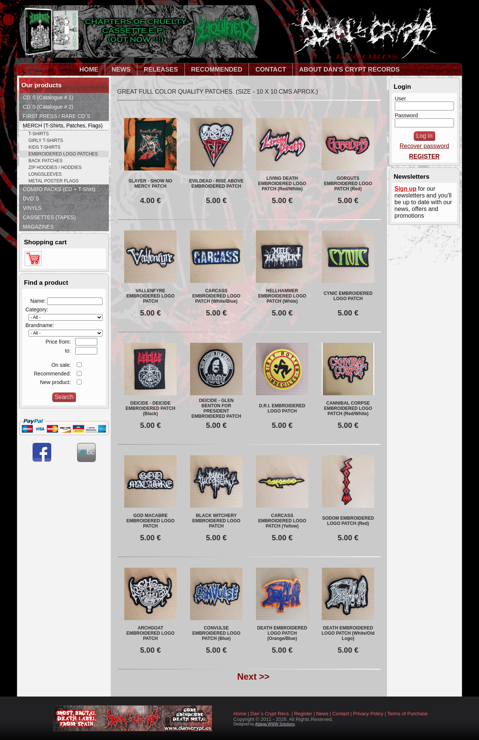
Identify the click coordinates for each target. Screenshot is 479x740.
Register (303, 713)
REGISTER (424, 156)
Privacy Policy (368, 713)
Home (240, 713)
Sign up (405, 188)
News (322, 713)
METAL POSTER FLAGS (53, 181)
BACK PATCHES (45, 160)
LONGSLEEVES (45, 174)
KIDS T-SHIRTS (44, 147)
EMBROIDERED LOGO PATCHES (63, 154)
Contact (340, 713)
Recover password (424, 146)
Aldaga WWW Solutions (275, 724)
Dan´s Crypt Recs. (270, 713)
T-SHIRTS (38, 133)
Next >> (253, 676)
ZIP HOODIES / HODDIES (55, 167)
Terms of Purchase (407, 713)
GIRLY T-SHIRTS (45, 140)
